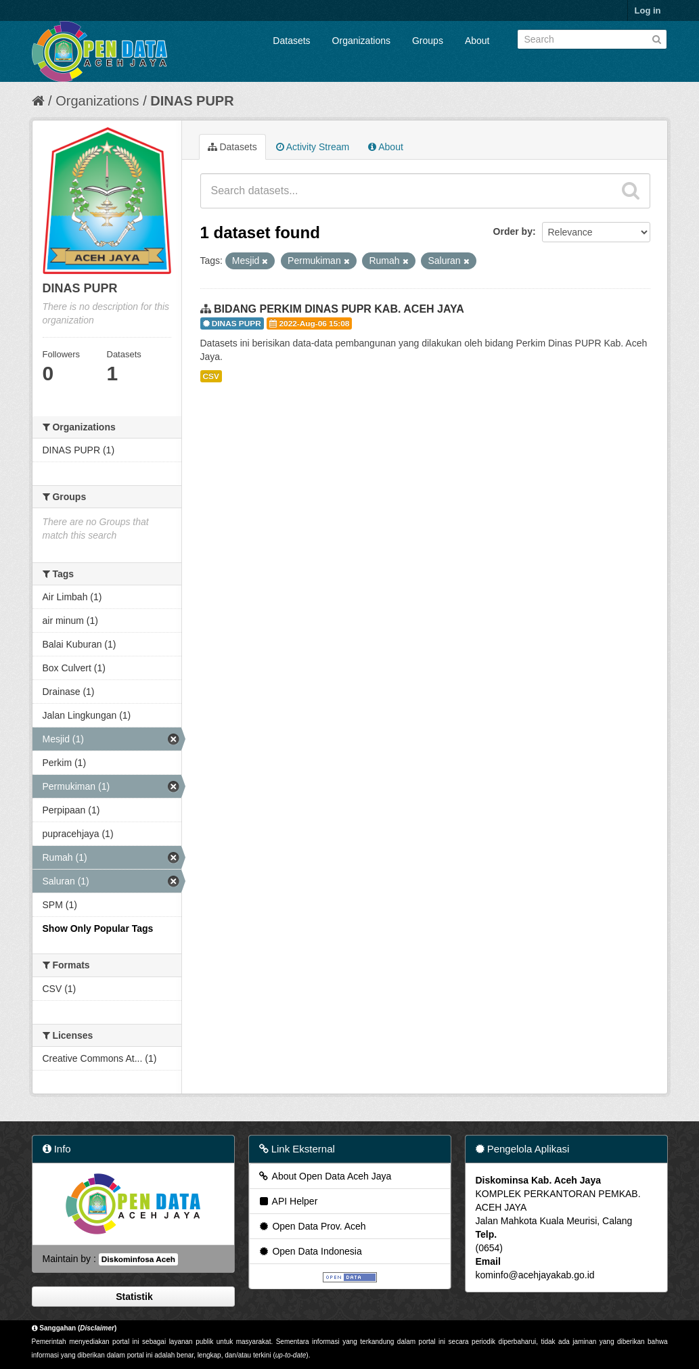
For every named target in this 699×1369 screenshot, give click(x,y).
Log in (648, 10)
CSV (211, 376)
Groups (427, 40)
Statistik (132, 1296)
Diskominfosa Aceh (138, 1259)
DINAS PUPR (191, 100)
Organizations (361, 40)
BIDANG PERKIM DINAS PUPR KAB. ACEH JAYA (339, 309)
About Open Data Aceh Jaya (325, 1176)
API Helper (288, 1201)
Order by (513, 231)
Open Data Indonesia (310, 1251)
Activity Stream (312, 146)
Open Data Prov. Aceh (312, 1226)
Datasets (291, 40)
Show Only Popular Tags (98, 928)
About (477, 40)
